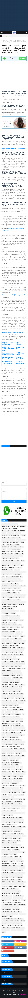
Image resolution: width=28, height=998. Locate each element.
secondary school (6, 859)
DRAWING (22, 611)
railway (3, 829)
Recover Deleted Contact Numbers (7, 358)
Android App (9, 544)
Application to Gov (16, 549)
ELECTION (14, 622)
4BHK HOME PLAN (6, 528)
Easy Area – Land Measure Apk (7, 343)
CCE (7, 576)
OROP (17, 785)
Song (18, 865)
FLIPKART (22, 636)
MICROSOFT (21, 748)
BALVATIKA (17, 560)
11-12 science (5, 524)
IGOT (7, 700)
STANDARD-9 (12, 879)
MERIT (18, 746)
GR (18, 659)
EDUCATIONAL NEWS (18, 620)
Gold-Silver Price (13, 652)
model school (18, 753)
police (23, 808)
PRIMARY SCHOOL (6, 822)
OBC (9, 776)
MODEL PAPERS (10, 753)
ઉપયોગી (6, 148)
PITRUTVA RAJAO (9, 801)
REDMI (23, 836)
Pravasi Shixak (19, 817)
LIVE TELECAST (16, 728)
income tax (22, 700)
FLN (3, 638)
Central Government (14, 576)
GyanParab (13, 675)
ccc (10, 574)
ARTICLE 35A (13, 551)
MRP (7, 758)
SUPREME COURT (5, 884)
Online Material (5, 783)
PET (12, 797)
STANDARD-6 (12, 877)
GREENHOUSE (10, 663)
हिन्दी (18, 930)
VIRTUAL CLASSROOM (14, 920)
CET (21, 576)
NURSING (4, 776)
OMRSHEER (4, 778)
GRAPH (3, 663)
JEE (12, 714)
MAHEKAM (19, 732)
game (20, 641)
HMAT (20, 689)
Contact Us (13, 990)
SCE (16, 852)
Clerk (17, 581)
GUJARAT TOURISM (21, 668)
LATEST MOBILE (5, 725)
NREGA (18, 774)
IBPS (12, 698)
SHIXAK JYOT (14, 863)
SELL (21, 859)
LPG (3, 732)
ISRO (10, 712)
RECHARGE (18, 836)
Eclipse (18, 615)
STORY (3, 881)
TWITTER (23, 900)
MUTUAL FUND (5, 760)
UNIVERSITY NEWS (17, 902)
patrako (23, 792)
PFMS (16, 799)
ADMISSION (23, 535)
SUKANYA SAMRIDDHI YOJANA (18, 881)
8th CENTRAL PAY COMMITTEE (18, 530)
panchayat (8, 787)
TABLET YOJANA (17, 886)
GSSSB (16, 666)
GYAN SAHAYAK (5, 675)
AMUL (3, 544)
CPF (24, 585)
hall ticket (18, 680)
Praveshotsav (5, 820)
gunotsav (4, 673)
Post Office (13, 810)
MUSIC (19, 758)
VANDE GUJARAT (16, 909)
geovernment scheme (13, 645)
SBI (10, 852)
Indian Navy (16, 705)
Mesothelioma (5, 748)
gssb (12, 666)
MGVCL (15, 748)
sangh (3, 849)
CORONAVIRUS (14, 585)
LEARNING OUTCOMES (18, 725)
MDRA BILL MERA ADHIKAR (7, 744)
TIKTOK (3, 898)
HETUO (22, 684)
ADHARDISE (4, 535)
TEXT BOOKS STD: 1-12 (18, 895)
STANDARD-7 (20, 877)
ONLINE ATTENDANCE (17, 778)
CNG (3, 583)
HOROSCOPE (12, 693)
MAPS (3, 735)
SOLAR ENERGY (12, 865)
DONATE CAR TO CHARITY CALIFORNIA (10, 611)
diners (23, 990)
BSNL (22, 565)
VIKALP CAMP (5, 916)
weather (4, 925)
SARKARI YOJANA (15, 849)
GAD (11, 641)
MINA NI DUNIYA (5, 751)
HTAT (21, 696)
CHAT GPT (18, 579)
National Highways (6, 767)
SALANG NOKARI (14, 847)
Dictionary (9, 599)
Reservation (4, 838)
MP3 (3, 758)
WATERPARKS (19, 923)
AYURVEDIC (4, 558)
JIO (23, 714)
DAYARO (16, 595)
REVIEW (19, 838)
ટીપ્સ (12, 148)
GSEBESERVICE (22, 663)
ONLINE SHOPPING (14, 783)
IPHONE (21, 709)
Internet (4, 709)
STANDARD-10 (5, 872)
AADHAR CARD (10, 533)
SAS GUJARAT (5, 852)
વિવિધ (2, 295)
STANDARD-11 (13, 872)
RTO (19, 845)
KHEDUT (12, 721)
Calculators (18, 567)
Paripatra (4, 792)
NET (9, 769)
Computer (16, 583)
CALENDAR (4, 569)
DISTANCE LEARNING (6, 606)
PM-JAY (3, 808)
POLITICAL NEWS (5, 810)
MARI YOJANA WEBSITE (11, 735)
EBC (14, 615)
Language (18, 723)
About (8, 990)
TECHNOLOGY (5, 895)
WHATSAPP (20, 925)
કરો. (12, 150)
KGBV (3, 721)
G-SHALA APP (5, 641)
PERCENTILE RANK (6, 797)
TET (11, 895)
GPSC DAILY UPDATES (6, 659)
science (16, 856)
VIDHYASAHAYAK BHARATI (12, 914)
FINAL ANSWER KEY (10, 634)
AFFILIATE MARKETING (15, 537)
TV (19, 900)
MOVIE (23, 755)
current (3, 592)
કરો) (8, 150)
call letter (11, 569)
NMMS (23, 771)
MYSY (17, 760)
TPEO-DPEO (4, 900)
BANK (22, 560)
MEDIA (16, 744)
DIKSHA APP (22, 602)
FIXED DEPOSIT (16, 636)
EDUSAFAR (4, 622)
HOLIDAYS (9, 691)
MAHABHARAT (12, 732)
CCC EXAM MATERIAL (17, 574)
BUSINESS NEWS (11, 567)
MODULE (4, 755)
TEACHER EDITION (6, 891)
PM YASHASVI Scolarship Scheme (18, 806)
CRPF (19, 588)
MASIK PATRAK (5, 737)
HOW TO (9, 696)
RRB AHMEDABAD (6, 845)
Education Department (14, 618)
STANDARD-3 (12, 875)
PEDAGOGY (15, 794)
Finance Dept (18, 634)
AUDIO (3, 556)
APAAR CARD (13, 546)
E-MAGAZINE (13, 613)
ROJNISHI (14, 842)
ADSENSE (4, 537)
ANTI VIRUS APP (5, 546)
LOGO (17, 730)
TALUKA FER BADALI (11, 888)
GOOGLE (20, 652)
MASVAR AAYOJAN (14, 737)
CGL (3, 579)
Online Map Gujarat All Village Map (8, 348)
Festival (18, 631)
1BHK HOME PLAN (13, 524)
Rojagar (18, 840)
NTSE (23, 774)
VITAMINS (23, 920)
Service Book (5, 861)
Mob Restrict (22, 751)
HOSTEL (4, 696)
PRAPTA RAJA (10, 815)
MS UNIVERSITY (13, 758)
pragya (3, 815)
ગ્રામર (22, 930)
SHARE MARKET (20, 861)
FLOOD (7, 638)
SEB (20, 856)
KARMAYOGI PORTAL (6, 719)
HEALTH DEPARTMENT (14, 682)
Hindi (20, 686)
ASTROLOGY (17, 553)
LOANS (22, 728)
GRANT (22, 661)
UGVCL (3, 902)
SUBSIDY (8, 881)
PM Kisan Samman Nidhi (16, 803)
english (3, 627)
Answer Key (16, 544)
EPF (8, 627)
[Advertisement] (14, 15)
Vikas (11, 916)
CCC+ (3, 576)
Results (14, 838)
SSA (20, 868)
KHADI (7, 721)
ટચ (10, 150)
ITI (12, 712)
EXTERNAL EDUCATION (7, 629)
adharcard (18, 533)
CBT (7, 574)
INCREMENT (4, 702)
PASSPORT (14, 792)
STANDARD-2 (5, 875)
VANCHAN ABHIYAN (6, 909)
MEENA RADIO (12, 746)
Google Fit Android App (20, 362)
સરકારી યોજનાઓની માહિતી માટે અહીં (12, 332)
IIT (13, 700)
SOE (22, 863)
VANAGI (16, 907)
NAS (12, 764)
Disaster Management (12, 604)
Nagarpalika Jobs (5, 762)
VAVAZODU (13, 911)
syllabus (10, 886)
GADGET (15, 641)
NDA (18, 767)
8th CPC (4, 533)
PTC (16, 824)
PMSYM (13, 808)
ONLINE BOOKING (17, 781)
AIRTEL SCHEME (5, 542)
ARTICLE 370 (20, 551)
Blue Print (4, 565)
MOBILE (3, 753)
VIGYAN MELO (22, 914)
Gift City (11, 650)
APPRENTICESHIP (5, 551)
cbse (3, 574)
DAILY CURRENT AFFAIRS (7, 595)
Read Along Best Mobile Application (8, 353)
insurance (19, 707)
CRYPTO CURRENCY (6, 590)
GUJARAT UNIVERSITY (6, 670)
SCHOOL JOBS (5, 854)
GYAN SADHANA (18, 673)
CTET (13, 590)
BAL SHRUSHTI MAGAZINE (7, 560)
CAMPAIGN (4, 572)
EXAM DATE (17, 627)
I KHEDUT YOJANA (6, 698)
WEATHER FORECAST (12, 925)
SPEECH (22, 865)
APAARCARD (20, 546)
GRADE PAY (4, 661)
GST (20, 666)
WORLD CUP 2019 (11, 927)
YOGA (8, 930)
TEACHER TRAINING (6, 893)
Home (2, 40)
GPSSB (14, 659)
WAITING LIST (11, 923)
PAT (19, 792)
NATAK (16, 764)
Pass (9, 792)
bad (17, 558)
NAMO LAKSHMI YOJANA (16, 762)
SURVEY (12, 884)
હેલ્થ (9, 148)
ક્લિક (5, 150)
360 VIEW (14, 526)
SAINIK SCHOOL (5, 847)
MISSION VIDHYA (14, 751)
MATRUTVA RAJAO (16, 742)
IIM (10, 700)
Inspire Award (5, 707)
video (3, 914)
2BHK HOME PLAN (6, 526)
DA (19, 592)
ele (9, 622)
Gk (2, 652)
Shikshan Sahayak (6, 863)
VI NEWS (19, 911)
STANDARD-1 (20, 870)
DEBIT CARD (22, 595)
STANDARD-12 (21, 872)
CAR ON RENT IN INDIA (13, 572)
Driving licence (5, 613)
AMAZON (22, 542)
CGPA (7, 579)
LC (11, 725)
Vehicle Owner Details (20, 353)
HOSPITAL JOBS (20, 693)
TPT (10, 900)
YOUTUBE (14, 930)
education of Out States (7, 620)
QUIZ (24, 826)
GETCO (13, 647)
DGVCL (3, 599)
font (11, 638)
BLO (19, 563)
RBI (3, 836)
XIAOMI (3, 930)
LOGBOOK (11, 730)
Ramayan (4, 833)
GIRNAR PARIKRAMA (19, 650)
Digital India (4, 602)
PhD (3, 801)
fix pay (9, 636)
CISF (9, 581)
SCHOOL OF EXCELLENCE (7, 856)
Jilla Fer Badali (18, 714)
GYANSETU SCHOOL (6, 677)
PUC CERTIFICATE (5, 826)
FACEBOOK (16, 629)
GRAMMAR (17, 661)
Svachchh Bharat (19, 884)
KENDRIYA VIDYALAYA (17, 719)
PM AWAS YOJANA (18, 801)
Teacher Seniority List (16, 891)
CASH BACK (22, 572)
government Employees (7, 654)
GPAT (3, 657)
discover (19, 990)
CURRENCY (18, 590)
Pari (21, 787)
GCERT (15, 643)
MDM (23, 742)
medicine (22, 744)
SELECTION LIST (15, 859)
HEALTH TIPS (7, 40)
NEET (21, 767)
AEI (8, 537)
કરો (24, 295)
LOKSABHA (22, 730)
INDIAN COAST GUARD (7, 705)
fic (22, 631)
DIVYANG (15, 606)
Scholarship (21, 852)
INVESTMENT (15, 709)
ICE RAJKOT (21, 698)
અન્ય (2, 148)
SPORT (13, 868)
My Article (12, 760)
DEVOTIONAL (22, 597)
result (10, 838)
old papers (20, 776)
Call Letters (16, 569)
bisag (15, 563)
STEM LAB (19, 879)
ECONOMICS (4, 618)
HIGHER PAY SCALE (13, 686)
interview (9, 709)
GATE (3, 643)
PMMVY (8, 808)
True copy (14, 900)
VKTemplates (9, 994)
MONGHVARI (10, 755)
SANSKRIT (9, 849)
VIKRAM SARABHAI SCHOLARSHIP (9, 918)
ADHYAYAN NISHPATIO (14, 535)
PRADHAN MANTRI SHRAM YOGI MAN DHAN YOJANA (13, 813)
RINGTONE (10, 840)
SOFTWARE (4, 865)
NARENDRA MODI (6, 764)
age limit (13, 540)
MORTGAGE (17, 755)
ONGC (10, 778)
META (11, 748)
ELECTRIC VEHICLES (17, 624)
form (20, 638)
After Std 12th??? (5, 540)
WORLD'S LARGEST (20, 927)
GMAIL (6, 652)
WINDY (3, 927)
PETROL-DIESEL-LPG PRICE (7, 799)
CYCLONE (9, 592)
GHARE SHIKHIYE (20, 647)
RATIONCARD (20, 833)
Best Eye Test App (20, 347)
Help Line (11, 684)
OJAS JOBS (14, 776)
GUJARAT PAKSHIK (11, 668)
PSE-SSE (3, 824)
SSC (23, 868)
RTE (12, 845)
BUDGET (4, 567)
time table (9, 898)
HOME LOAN (5, 693)
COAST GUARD (9, 583)
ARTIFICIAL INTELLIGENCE (7, 553)
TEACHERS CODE (15, 893)
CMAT (21, 581)
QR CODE (19, 826)
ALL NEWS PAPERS (14, 542)
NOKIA (3, 774)
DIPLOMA (4, 604)
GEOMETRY (4, 645)
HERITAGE (17, 684)
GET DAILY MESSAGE (6, 647)
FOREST (15, 638)
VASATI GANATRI (5, 911)
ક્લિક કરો (22, 58)
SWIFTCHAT (4, 886)
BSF (18, 565)
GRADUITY (11, 661)
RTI (15, 845)
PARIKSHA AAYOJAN (6, 790)
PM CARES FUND (5, 803)
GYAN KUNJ (10, 673)
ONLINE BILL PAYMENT (7, 781)
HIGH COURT (5, 686)
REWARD (4, 840)
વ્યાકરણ (3, 932)
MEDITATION (5, 746)
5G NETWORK (14, 528)
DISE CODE (21, 604)
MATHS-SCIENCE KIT (6, 742)
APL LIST (4, 549)
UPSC (15, 904)
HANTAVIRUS (5, 682)
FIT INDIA (4, 636)
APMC (9, 549)
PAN (3, 787)
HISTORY (4, 689)
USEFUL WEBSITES (21, 904)
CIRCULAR (4, 581)
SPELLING (4, 868)
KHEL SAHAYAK (19, 721)
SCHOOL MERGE (13, 854)
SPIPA (9, 868)
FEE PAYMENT (5, 631)
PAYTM (10, 794)
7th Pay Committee (6, 530)
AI (24, 540)
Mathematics (18, 739)
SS (17, 868)
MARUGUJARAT (21, 735)
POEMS (18, 808)
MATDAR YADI (5, 739)
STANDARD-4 (20, 875)
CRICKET (14, 588)
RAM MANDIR (17, 831)
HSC (17, 696)
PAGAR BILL (22, 785)
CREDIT (9, 588)
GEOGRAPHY (21, 643)
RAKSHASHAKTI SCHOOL (7, 831)
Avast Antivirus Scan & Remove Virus (7, 363)
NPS (14, 774)
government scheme (18, 654)
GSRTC (7, 666)
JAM (16, 712)
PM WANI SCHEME (6, 806)
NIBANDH (18, 771)
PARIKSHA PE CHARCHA (17, 790)
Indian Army (21, 702)
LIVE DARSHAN (8, 728)
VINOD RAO (20, 918)
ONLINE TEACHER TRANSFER (8, 785)
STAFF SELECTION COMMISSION (8, 870)
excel (22, 627)
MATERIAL (12, 739)
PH (24, 799)
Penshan (22, 794)
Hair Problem (11, 680)
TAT (18, 888)
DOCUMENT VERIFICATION (7, 608)
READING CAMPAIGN (9, 836)
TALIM (3, 888)
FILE (3, 634)
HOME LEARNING (16, 691)
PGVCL (20, 799)
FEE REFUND (12, 631)
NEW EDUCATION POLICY (17, 769)
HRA (14, 696)
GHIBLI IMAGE (5, 650)
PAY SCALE (4, 794)
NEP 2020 (4, 769)
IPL (2, 712)
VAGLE (3, 907)
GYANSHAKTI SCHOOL (17, 677)
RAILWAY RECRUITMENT (12, 829)
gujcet (19, 670)
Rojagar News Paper (6, 842)
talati (24, 886)
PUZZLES (13, 826)
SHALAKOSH (12, 861)
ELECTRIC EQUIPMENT (6, 624)
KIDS (13, 723)
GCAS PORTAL (9, 643)
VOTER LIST (4, 923)
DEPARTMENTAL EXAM (12, 597)
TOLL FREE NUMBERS (17, 898)
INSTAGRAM (12, 707)
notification (9, 774)
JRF (13, 716)
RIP (14, 840)
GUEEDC (4, 668)
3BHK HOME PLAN (21, 526)
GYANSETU (19, 675)
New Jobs (4, 771)
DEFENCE (4, 597)
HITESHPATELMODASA (12, 689)
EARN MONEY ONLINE (6, 615)
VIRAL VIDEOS (5, 920)
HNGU (3, 691)
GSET (3, 666)
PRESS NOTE (17, 820)
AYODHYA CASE (19, 556)
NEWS (9, 771)
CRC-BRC (4, 588)
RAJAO (20, 829)
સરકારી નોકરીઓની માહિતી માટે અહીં (12, 295)
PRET (23, 820)
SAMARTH (21, 847)
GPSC (14, 657)
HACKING (4, 680)
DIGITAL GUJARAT (17, 599)
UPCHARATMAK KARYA (7, 904)
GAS (24, 641)
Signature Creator (19, 343)
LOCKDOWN (4, 730)
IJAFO (17, 700)
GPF (7, 657)
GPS (11, 657)
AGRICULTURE (19, 540)
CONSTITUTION (5, 585)
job (10, 716)
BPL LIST (14, 565)
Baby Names (11, 558)
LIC (3, 728)
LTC (6, 732)
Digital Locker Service (13, 602)
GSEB (16, 663)
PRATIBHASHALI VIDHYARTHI (8, 817)
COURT (20, 585)
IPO (6, 712)
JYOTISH (17, 716)
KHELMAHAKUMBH (6, 723)
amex (14, 992)
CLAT (13, 581)
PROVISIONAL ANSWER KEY (17, 822)
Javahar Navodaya (6, 714)
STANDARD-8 (5, 879)
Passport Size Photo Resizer (20, 358)
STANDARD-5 (5, 877)
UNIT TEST (9, 902)
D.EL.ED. (14, 592)
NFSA (13, 771)
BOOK (9, 565)
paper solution (15, 787)
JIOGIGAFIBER (5, 716)
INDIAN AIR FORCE (13, 702)
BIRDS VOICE (9, 563)
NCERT (13, 767)
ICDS (16, 698)
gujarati (14, 670)
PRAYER (11, 820)
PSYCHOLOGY (10, 824)
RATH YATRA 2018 (12, 833)
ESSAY (11, 627)
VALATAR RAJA (10, 907)
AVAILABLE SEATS (10, 556)
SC (13, 852)
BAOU (3, 563)
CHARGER (12, 579)
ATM (23, 553)
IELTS (3, 700)
